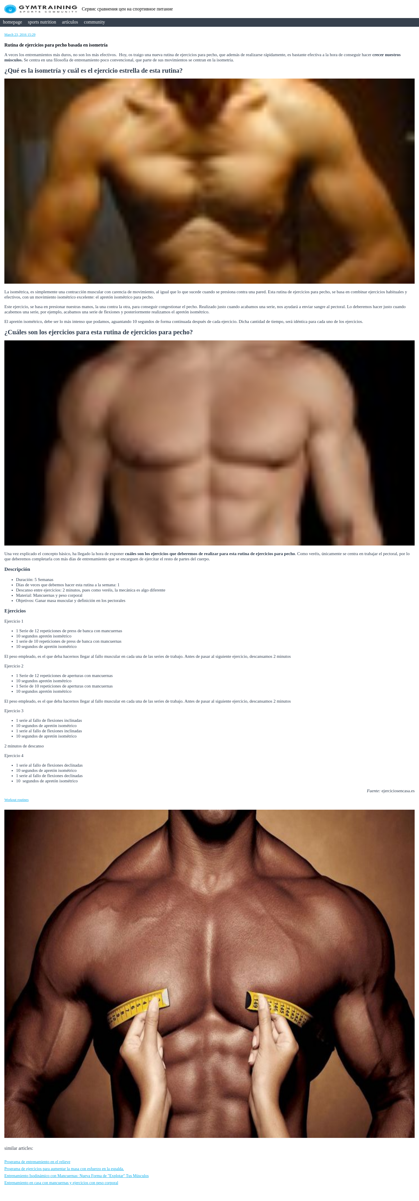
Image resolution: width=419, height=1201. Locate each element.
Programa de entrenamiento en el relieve (37, 1162)
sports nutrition (42, 21)
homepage (12, 21)
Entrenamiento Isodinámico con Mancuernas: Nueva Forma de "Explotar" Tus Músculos (76, 1176)
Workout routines (16, 800)
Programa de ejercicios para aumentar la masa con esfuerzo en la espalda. (64, 1169)
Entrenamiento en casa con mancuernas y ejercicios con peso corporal (61, 1183)
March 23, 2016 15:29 (19, 35)
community (94, 21)
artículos (70, 21)
